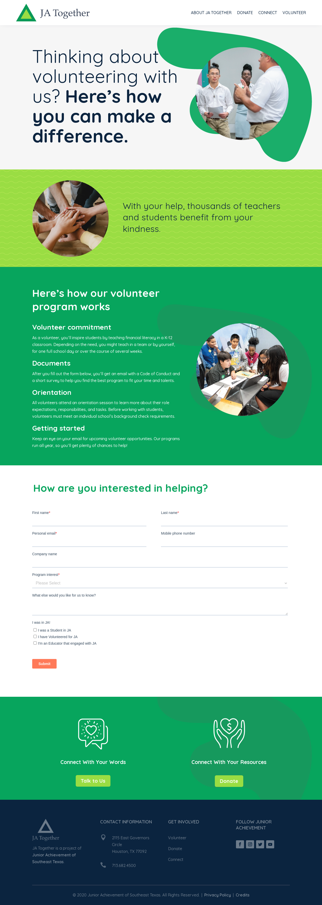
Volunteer (294, 12)
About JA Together (211, 12)
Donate (245, 12)
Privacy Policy (217, 894)
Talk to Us (93, 781)
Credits (243, 894)
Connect (267, 12)
